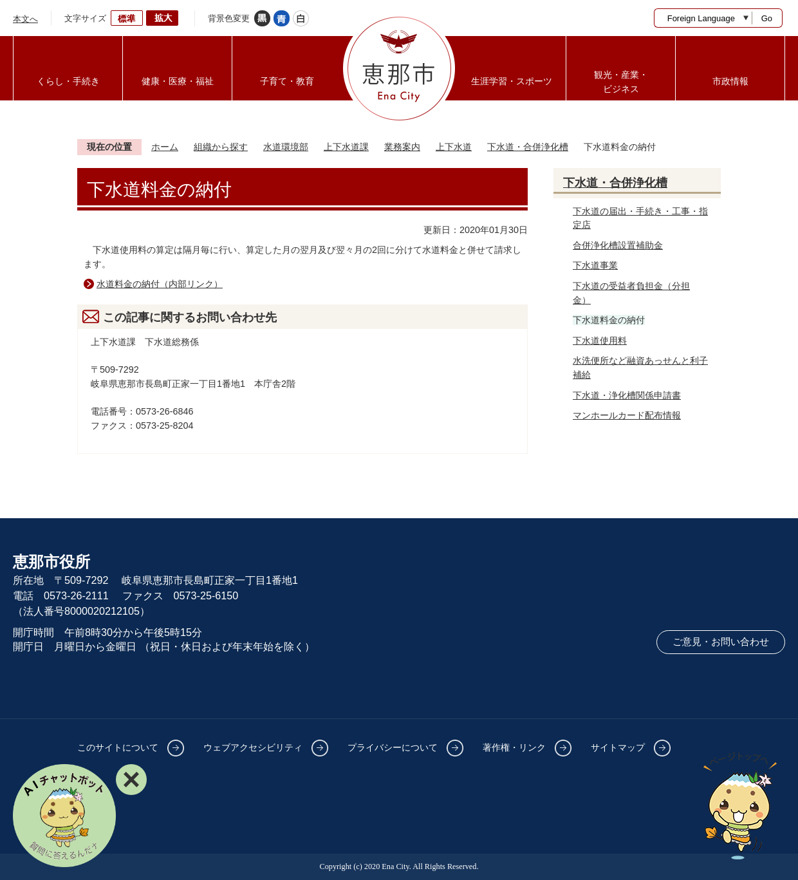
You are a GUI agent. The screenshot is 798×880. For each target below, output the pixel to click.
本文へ (25, 19)
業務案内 (402, 147)
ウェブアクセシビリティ (252, 747)
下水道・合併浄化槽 (527, 147)
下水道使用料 (600, 340)
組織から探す (221, 147)
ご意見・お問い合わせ (721, 642)
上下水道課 (346, 147)
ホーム (164, 147)
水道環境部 (285, 147)
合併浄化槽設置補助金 (618, 245)
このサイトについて (117, 747)
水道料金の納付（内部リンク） (160, 284)
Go (766, 18)
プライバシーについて (393, 747)
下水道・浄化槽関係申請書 (627, 395)
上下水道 (454, 147)
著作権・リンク (514, 747)
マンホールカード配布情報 (627, 415)
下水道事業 (595, 265)
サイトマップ (618, 747)
